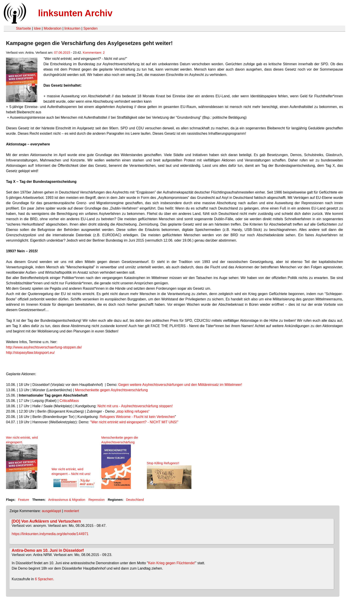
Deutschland (135, 499)
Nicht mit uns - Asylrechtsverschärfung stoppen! (135, 406)
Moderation (52, 28)
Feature (23, 499)
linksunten (72, 28)
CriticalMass (69, 401)
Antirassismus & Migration (66, 499)
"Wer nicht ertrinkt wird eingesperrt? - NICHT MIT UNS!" (134, 422)
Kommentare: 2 (94, 52)
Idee (37, 28)
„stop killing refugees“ (133, 411)
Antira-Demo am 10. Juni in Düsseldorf (48, 550)
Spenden (90, 28)
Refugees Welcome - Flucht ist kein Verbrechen (137, 417)
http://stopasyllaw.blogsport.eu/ (30, 352)
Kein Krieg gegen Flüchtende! (171, 563)
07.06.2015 (62, 52)
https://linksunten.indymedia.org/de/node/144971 (50, 534)
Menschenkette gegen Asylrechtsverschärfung (111, 390)
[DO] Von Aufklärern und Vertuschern (46, 521)
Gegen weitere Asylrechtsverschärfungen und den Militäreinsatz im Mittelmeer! (180, 385)
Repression (96, 499)
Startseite (23, 28)
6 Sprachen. (44, 579)
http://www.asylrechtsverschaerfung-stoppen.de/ (44, 347)
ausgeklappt (51, 511)
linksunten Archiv (75, 13)
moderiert (71, 511)
